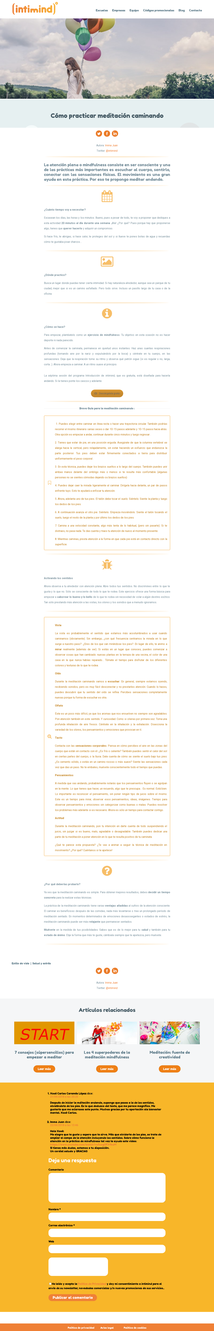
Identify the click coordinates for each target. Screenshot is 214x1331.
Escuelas (102, 10)
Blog (182, 10)
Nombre (54, 1209)
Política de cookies (135, 1327)
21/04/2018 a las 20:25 (64, 1096)
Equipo (134, 10)
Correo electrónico (61, 1225)
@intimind (112, 150)
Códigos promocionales (158, 10)
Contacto (195, 10)
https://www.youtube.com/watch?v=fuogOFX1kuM (83, 1144)
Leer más (44, 1069)
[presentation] (78, 1267)
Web (51, 1241)
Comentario (56, 1169)
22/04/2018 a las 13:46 (64, 1125)
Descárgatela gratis (107, 393)
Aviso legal (107, 1327)
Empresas (118, 10)
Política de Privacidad (92, 1283)
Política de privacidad (81, 1327)
